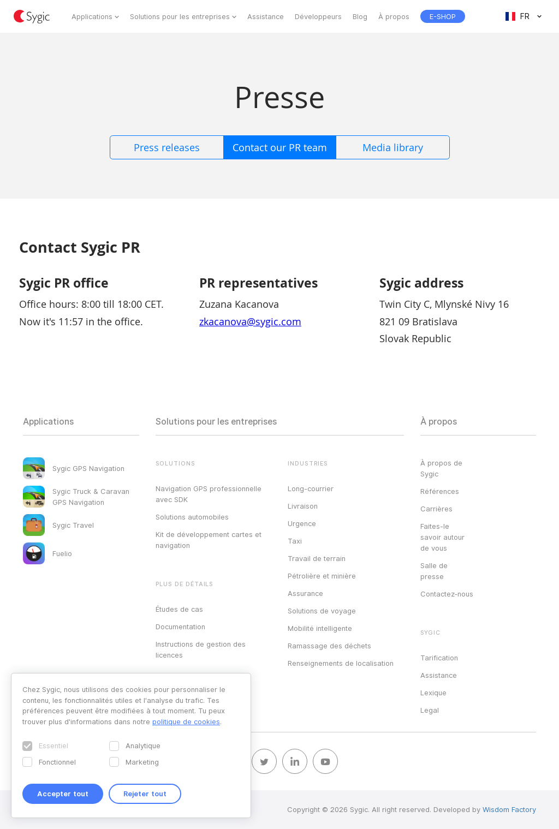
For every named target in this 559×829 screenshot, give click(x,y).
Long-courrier (311, 488)
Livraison (303, 506)
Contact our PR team (280, 147)
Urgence (302, 523)
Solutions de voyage (322, 610)
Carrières (436, 508)
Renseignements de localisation (341, 663)
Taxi (295, 540)
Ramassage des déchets (329, 645)
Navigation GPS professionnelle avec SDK (208, 494)
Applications (92, 16)
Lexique (433, 692)
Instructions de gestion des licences (201, 649)
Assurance (305, 593)
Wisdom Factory (509, 809)
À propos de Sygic (441, 468)
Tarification (439, 657)
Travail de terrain (317, 558)
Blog (360, 16)
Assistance (265, 16)
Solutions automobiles (192, 516)
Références (439, 491)
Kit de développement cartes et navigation (208, 540)
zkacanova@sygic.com (250, 321)
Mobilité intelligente (320, 628)
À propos (393, 16)
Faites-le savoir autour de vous (442, 537)
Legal (429, 710)
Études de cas (179, 609)
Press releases (167, 147)
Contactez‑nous (446, 593)
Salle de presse (434, 571)
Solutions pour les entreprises (180, 16)
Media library (392, 147)
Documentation (180, 626)
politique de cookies (186, 721)
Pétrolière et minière (322, 575)
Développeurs (318, 16)
